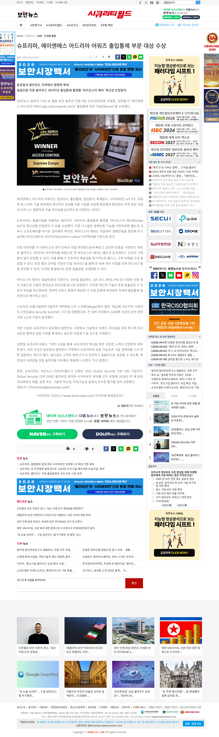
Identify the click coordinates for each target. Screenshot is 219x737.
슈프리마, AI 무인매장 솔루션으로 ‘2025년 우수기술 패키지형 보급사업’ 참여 (62, 469)
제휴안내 (115, 707)
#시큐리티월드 (54, 25)
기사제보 (40, 2)
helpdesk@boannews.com (163, 716)
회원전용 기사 (167, 25)
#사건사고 (72, 25)
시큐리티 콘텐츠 (190, 25)
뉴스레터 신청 (61, 2)
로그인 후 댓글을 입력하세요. (71, 583)
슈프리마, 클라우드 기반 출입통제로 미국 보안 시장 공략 (51, 473)
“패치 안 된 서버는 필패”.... (174, 346)
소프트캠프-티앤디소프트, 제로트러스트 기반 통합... (45, 570)
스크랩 (49, 2)
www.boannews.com (78, 395)
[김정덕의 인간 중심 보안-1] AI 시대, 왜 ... (174, 180)
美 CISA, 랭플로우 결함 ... (173, 355)
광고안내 (32, 707)
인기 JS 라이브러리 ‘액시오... (175, 351)
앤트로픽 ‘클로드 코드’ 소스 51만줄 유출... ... (175, 188)
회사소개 (21, 707)
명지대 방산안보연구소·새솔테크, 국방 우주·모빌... (45, 550)
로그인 (19, 2)
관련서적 (126, 707)
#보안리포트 (89, 25)
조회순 (156, 395)
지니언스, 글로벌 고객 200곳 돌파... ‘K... (105, 570)
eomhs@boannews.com (51, 387)
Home (20, 35)
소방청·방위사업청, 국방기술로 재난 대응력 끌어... (45, 557)
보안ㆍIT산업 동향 (47, 35)
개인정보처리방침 (59, 707)
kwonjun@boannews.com (107, 725)
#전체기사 (36, 25)
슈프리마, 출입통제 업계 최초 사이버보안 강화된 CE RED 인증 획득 (57, 464)
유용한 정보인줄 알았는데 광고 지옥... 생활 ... (108, 550)
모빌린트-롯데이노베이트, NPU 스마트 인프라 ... (110, 557)
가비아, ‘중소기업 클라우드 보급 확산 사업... (174, 383)
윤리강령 (92, 707)
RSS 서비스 (140, 707)
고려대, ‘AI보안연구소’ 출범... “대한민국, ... (175, 176)
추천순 (174, 395)
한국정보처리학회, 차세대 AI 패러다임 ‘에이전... (109, 563)
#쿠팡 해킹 (107, 25)
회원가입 (29, 2)
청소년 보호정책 (77, 707)
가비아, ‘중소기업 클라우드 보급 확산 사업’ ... (42, 563)
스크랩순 (192, 395)
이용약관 (43, 707)
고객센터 (103, 707)
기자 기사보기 (130, 406)
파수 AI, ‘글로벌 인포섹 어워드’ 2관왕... (172, 375)
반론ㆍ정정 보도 (193, 723)
